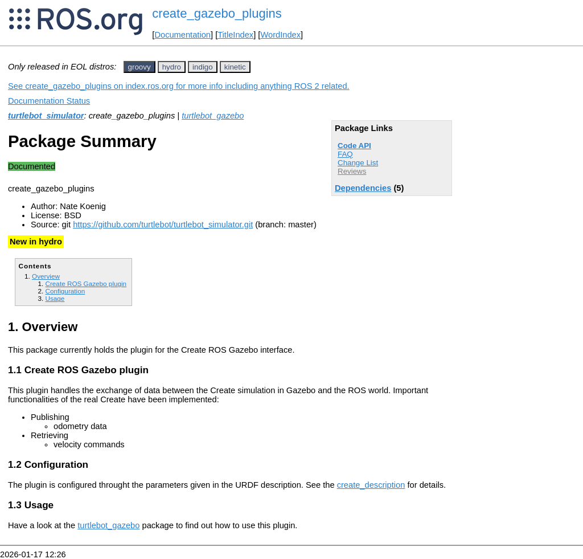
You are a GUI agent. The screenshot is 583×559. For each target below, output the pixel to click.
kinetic (235, 67)
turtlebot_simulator (46, 115)
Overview (46, 276)
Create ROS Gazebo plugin (85, 283)
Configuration (65, 291)
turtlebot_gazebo (213, 115)
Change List (358, 162)
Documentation (182, 34)
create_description (371, 484)
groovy (139, 67)
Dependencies (363, 188)
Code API (354, 145)
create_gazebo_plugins (217, 13)
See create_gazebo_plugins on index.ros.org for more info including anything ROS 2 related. (179, 86)
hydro (171, 67)
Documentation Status (49, 100)
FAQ (345, 154)
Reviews (352, 171)
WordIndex (280, 34)
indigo (202, 67)
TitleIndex (235, 34)
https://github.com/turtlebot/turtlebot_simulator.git (163, 224)
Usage (54, 298)
